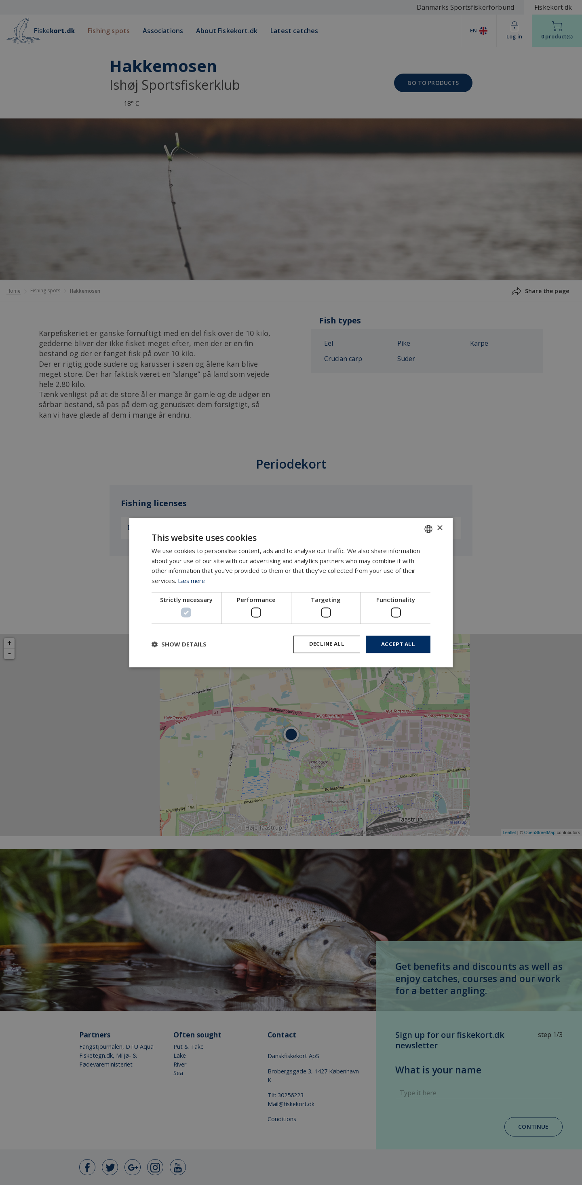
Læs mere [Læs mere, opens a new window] (192, 580)
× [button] (439, 528)
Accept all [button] (397, 644)
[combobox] (428, 528)
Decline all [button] (323, 644)
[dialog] (291, 593)
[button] (179, 644)
